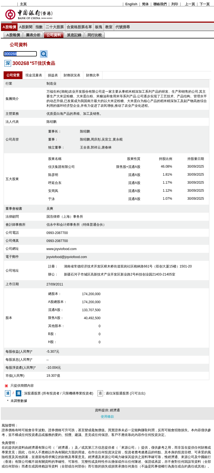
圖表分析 (33, 35)
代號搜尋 (122, 27)
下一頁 (205, 4)
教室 (108, 27)
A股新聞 (26, 27)
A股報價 (9, 27)
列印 (174, 4)
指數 (39, 27)
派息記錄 (74, 35)
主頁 (23, 4)
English (131, 4)
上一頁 (190, 4)
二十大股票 (55, 27)
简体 (145, 4)
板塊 (98, 27)
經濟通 (115, 410)
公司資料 (54, 35)
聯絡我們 (160, 4)
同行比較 (94, 35)
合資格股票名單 (79, 27)
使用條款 (107, 417)
